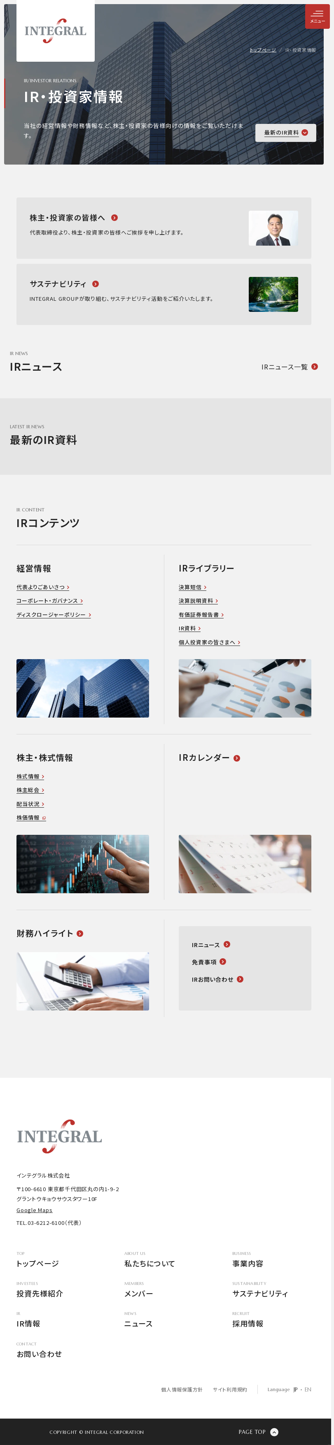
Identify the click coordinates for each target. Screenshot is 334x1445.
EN (308, 1389)
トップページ (56, 1260)
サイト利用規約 (230, 1389)
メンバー (163, 1290)
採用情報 (271, 1320)
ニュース (163, 1320)
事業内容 (271, 1260)
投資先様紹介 (56, 1290)
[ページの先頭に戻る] (258, 1432)
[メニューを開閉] (317, 16)
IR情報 (56, 1320)
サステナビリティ (271, 1290)
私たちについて (163, 1260)
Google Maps (34, 1210)
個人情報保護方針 (182, 1389)
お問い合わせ (56, 1350)
